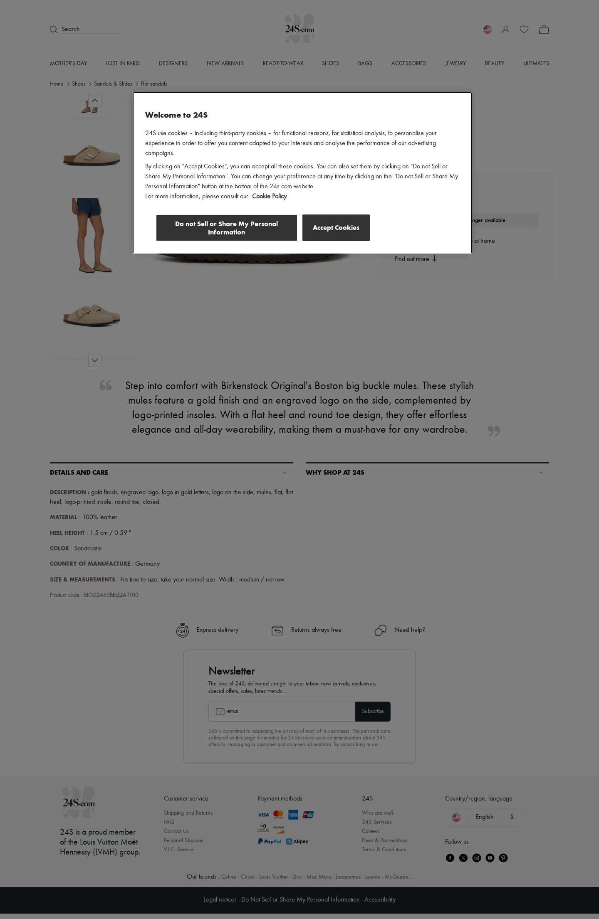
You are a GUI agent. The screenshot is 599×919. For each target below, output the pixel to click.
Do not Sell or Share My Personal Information (224, 228)
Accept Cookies (336, 228)
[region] (302, 173)
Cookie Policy (269, 196)
